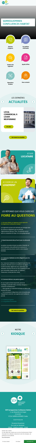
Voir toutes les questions (17, 310)
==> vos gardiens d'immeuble (9, 301)
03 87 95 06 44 (18, 420)
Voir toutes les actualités (18, 137)
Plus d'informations (6, 437)
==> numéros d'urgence (7, 299)
